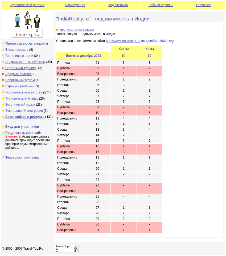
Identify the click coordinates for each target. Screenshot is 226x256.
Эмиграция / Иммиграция (24, 111)
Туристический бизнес (21, 98)
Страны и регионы (19, 86)
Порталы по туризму (20, 68)
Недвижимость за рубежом (25, 62)
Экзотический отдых (20, 104)
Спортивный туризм (20, 80)
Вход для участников (22, 127)
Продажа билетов (18, 74)
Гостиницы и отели (19, 56)
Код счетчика (118, 5)
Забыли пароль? (161, 5)
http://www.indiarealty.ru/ (76, 30)
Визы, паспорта (16, 50)
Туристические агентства (23, 92)
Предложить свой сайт (23, 133)
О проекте (203, 5)
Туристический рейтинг (27, 5)
